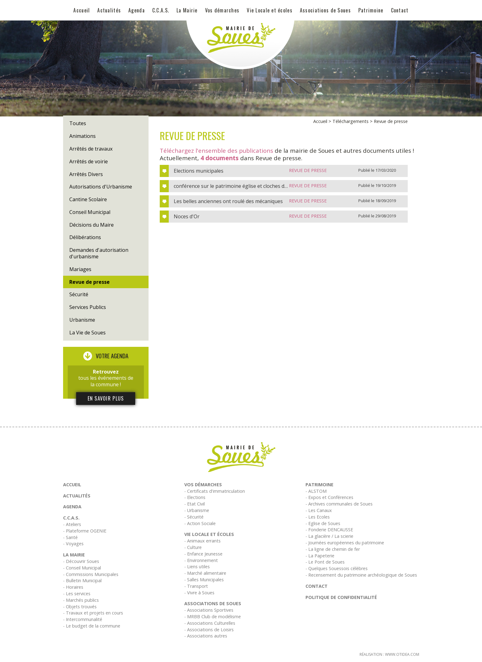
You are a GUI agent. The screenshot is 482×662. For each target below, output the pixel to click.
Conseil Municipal (89, 212)
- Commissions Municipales (90, 574)
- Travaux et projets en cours (93, 613)
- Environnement (201, 560)
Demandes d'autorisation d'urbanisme (98, 253)
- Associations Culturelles (209, 623)
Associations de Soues (325, 10)
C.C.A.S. (160, 10)
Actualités (109, 10)
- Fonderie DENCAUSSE (329, 530)
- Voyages (73, 543)
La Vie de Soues (87, 332)
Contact (400, 10)
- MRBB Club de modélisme (212, 616)
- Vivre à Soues (199, 593)
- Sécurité (194, 517)
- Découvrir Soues (81, 561)
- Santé (70, 537)
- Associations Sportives (208, 610)
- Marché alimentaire (205, 573)
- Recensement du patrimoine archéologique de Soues (361, 575)
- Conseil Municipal (82, 568)
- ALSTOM (316, 491)
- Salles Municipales (204, 580)
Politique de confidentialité (341, 597)
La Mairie (187, 10)
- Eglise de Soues (322, 523)
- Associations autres (205, 636)
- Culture (193, 547)
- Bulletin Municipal (82, 580)
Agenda (136, 10)
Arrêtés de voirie (88, 161)
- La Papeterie (319, 556)
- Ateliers (72, 524)
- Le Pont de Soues (325, 562)
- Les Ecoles (317, 517)
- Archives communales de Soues (339, 504)
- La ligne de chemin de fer (332, 549)
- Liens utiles (197, 566)
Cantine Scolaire (88, 199)
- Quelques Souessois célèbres (336, 568)
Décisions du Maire (91, 224)
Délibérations (85, 237)
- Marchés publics (81, 600)
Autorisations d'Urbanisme (100, 186)
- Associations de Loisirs (209, 630)
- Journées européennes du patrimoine (344, 543)
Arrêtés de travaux (90, 148)
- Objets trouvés (80, 607)
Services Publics (87, 307)
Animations (82, 136)
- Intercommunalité (82, 619)
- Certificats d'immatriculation (214, 491)
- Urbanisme (196, 510)
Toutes (77, 123)
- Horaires (73, 587)
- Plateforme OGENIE (84, 531)
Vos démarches (222, 10)
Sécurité (78, 294)
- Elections (194, 497)
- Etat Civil (194, 504)
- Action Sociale (200, 523)
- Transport (196, 586)
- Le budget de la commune (91, 626)
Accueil (81, 10)
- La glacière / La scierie (329, 536)
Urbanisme (82, 319)
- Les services (76, 593)
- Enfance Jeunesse (203, 554)
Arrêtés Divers (86, 174)
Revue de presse (89, 282)
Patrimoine (370, 10)
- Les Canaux (318, 510)
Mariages (80, 269)
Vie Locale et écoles (269, 10)
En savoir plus (106, 398)
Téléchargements (351, 121)
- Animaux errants (202, 541)
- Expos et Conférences (329, 497)
